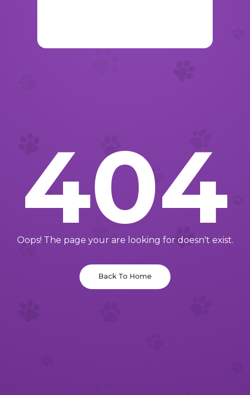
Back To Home (125, 276)
